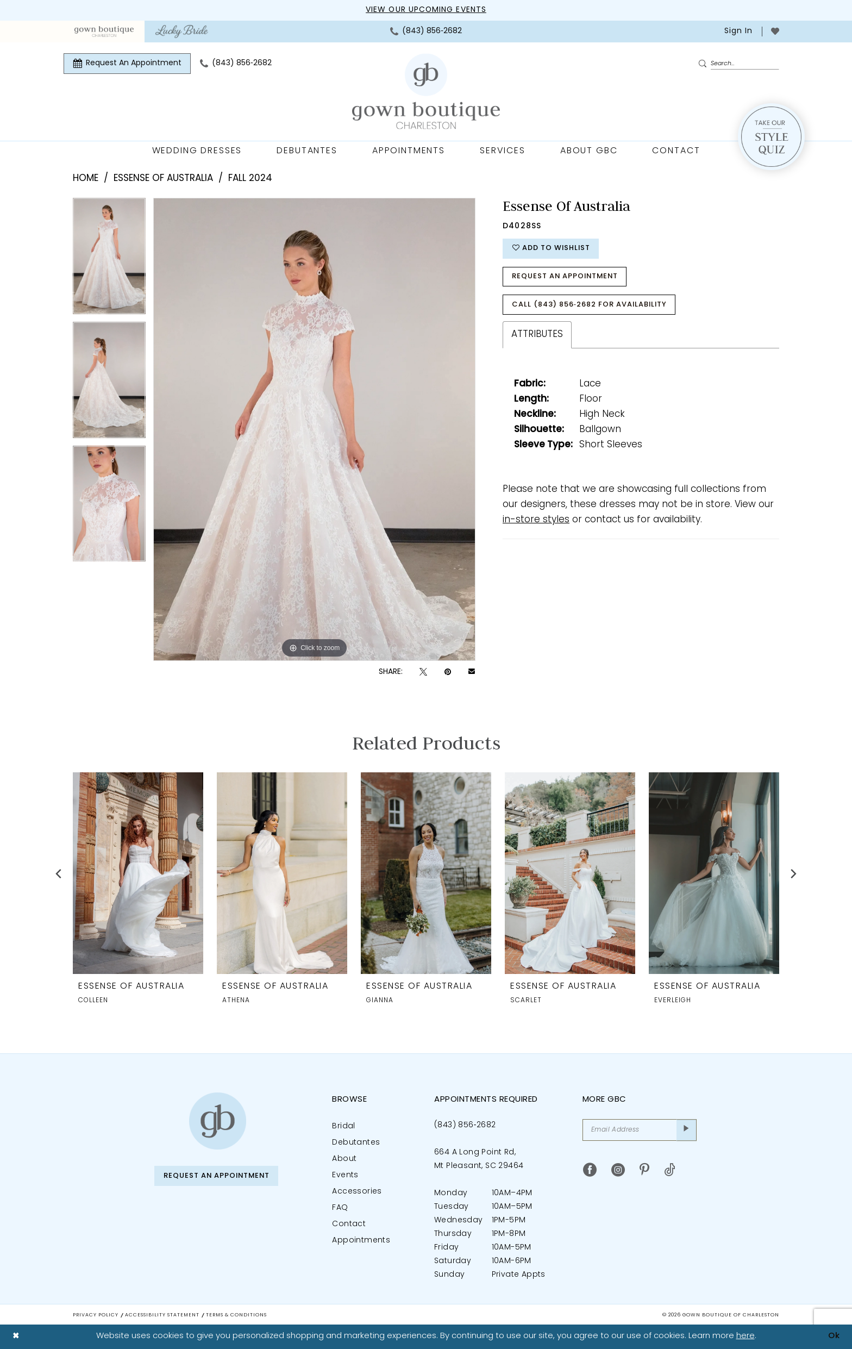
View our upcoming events (426, 10)
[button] (737, 31)
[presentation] (138, 873)
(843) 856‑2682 (465, 1125)
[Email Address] (639, 1130)
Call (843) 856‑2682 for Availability (590, 305)
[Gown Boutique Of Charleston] (426, 91)
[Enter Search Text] (738, 64)
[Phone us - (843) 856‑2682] (426, 31)
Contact (349, 1224)
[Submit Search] (704, 64)
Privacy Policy (95, 1315)
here (745, 1336)
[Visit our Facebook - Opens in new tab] (589, 1170)
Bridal (343, 1126)
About (344, 1159)
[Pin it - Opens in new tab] (448, 672)
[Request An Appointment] (127, 63)
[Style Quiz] (771, 136)
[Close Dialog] (16, 1336)
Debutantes (356, 1143)
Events (345, 1175)
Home (85, 178)
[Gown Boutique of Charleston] (217, 1121)
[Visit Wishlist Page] (775, 31)
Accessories (356, 1192)
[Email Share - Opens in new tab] (471, 672)
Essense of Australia (163, 178)
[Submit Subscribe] (686, 1130)
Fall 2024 (250, 178)
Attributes (537, 335)
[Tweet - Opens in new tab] (423, 672)
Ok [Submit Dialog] (834, 1336)
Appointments (361, 1240)
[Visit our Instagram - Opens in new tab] (618, 1170)
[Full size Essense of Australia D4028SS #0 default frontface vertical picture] (314, 429)
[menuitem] (104, 31)
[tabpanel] (109, 260)
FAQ (340, 1208)
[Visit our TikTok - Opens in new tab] (669, 1170)
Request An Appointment (566, 277)
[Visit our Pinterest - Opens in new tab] (644, 1170)
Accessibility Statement (162, 1315)
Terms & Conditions (236, 1315)
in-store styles (536, 521)
